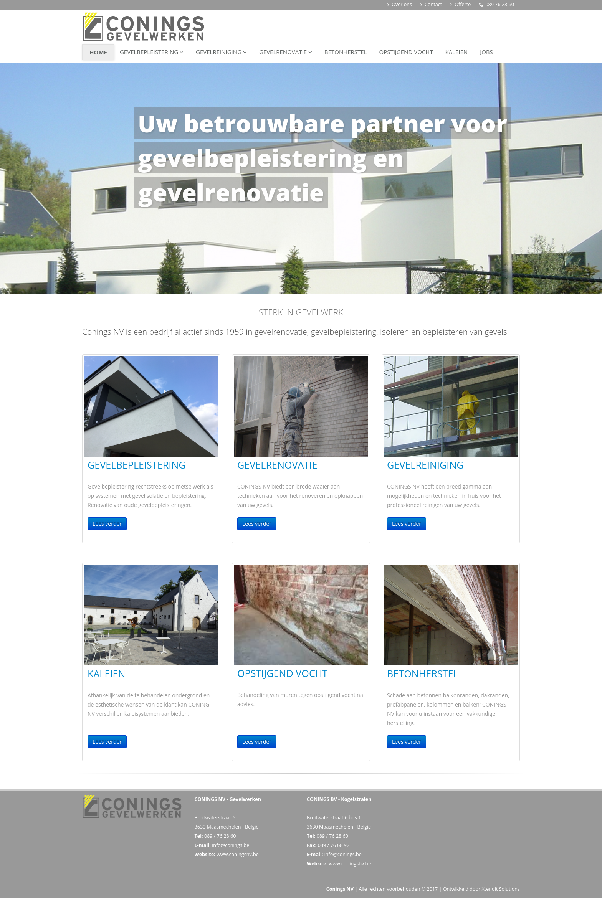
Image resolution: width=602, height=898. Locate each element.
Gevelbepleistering (152, 52)
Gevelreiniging (221, 52)
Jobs (486, 52)
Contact (431, 4)
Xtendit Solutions (500, 889)
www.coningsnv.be (238, 854)
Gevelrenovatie (285, 52)
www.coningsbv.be (350, 863)
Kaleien (456, 52)
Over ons (399, 4)
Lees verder (107, 523)
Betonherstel (345, 52)
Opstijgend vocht (406, 52)
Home (98, 52)
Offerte (460, 4)
